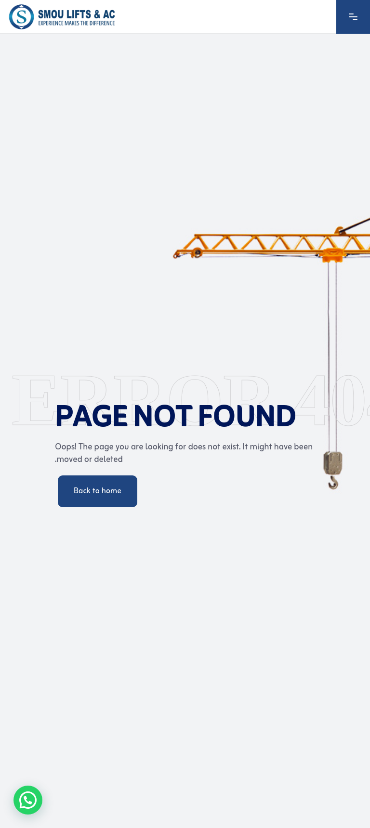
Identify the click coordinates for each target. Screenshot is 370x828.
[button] (27, 800)
